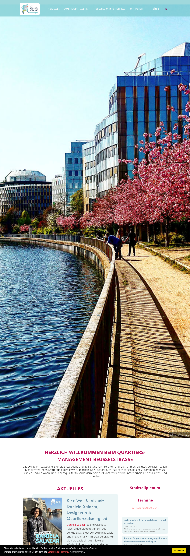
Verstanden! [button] (179, 550)
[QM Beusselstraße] (30, 9)
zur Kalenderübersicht (145, 507)
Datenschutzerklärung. (58, 552)
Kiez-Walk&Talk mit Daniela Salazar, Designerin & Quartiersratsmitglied (87, 510)
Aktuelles (54, 9)
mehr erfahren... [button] (77, 552)
